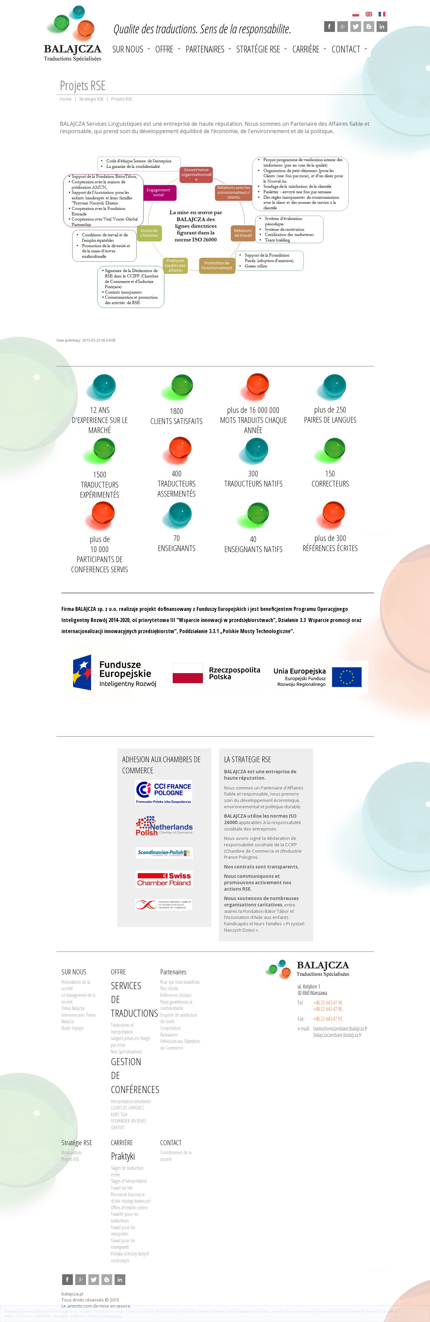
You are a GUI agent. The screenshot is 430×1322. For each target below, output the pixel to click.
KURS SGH (119, 1114)
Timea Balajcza (72, 1008)
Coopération (170, 1028)
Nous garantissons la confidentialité (176, 1005)
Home (66, 99)
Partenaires (205, 49)
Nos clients (169, 988)
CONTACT (346, 49)
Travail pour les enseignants (123, 1243)
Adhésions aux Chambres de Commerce (180, 1044)
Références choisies (175, 995)
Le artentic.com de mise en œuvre (95, 1306)
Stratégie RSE (258, 49)
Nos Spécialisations (126, 1051)
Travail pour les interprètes (123, 1230)
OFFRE (164, 49)
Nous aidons (71, 1152)
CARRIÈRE (305, 49)
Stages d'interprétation (129, 1181)
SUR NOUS (128, 49)
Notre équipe (72, 1028)
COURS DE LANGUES (127, 1107)
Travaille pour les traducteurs (124, 1217)
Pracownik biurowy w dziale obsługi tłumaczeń (130, 1197)
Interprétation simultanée (131, 1101)
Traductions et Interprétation (122, 1028)
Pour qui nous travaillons (180, 982)
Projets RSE (70, 1159)
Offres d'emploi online (129, 1207)
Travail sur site (122, 1187)
